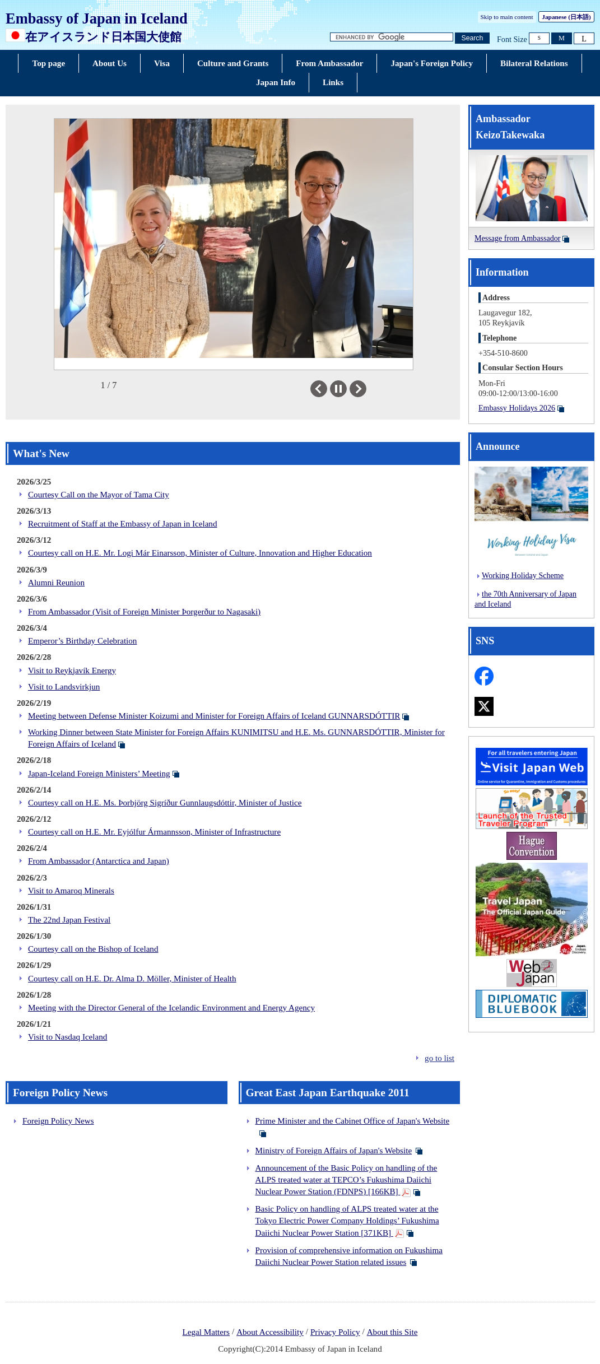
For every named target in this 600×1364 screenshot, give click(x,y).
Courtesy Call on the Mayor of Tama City (98, 494)
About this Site (392, 1332)
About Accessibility (270, 1332)
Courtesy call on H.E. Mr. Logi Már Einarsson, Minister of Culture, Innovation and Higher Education (200, 552)
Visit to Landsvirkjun (64, 686)
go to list (439, 1058)
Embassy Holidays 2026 (516, 407)
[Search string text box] (391, 37)
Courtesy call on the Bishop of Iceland (93, 948)
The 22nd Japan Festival (69, 919)
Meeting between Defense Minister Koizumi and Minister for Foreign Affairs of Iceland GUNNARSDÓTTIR (214, 715)
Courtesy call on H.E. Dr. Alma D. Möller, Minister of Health (132, 978)
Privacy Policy (335, 1332)
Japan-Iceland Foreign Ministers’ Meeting (99, 773)
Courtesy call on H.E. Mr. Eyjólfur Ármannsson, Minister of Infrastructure (154, 831)
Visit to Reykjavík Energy (72, 670)
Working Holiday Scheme (523, 575)
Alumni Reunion (56, 582)
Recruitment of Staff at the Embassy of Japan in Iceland (122, 523)
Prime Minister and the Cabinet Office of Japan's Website (352, 1120)
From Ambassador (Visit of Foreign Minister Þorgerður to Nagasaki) (144, 611)
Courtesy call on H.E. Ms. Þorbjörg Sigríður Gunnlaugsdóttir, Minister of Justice (164, 802)
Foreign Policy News (58, 1120)
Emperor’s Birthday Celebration (82, 640)
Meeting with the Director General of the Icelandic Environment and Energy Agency (171, 1007)
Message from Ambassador (517, 238)
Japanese (566, 16)
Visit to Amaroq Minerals (71, 890)
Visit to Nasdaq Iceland (67, 1036)
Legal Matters (206, 1332)
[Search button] (472, 38)
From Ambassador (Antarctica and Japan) (98, 860)
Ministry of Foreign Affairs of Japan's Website (333, 1150)
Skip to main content (507, 16)
